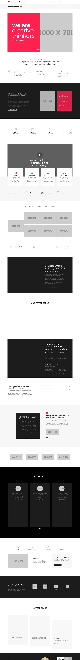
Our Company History (24, 434)
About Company (57, 542)
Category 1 (53, 206)
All (25, 206)
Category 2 (31, 206)
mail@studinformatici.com (29, 648)
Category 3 (38, 206)
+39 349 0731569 (28, 641)
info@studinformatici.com (29, 640)
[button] (38, 49)
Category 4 (46, 206)
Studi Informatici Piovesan (16, 2)
